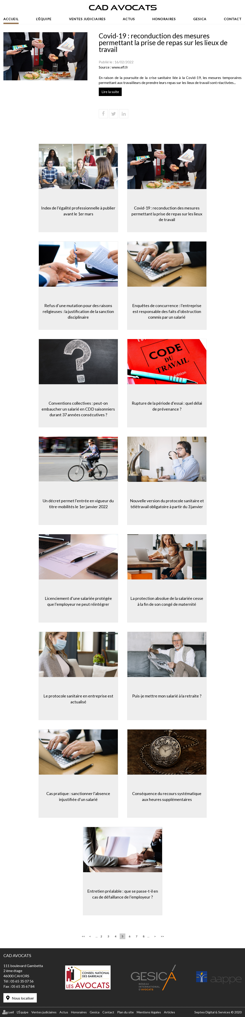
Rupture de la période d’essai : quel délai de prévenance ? (167, 406)
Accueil (11, 19)
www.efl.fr (120, 67)
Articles (169, 1012)
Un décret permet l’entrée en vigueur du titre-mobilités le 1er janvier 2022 (78, 503)
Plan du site (125, 1012)
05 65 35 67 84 (23, 986)
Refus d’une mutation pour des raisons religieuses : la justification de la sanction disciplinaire (78, 311)
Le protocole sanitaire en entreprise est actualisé (78, 698)
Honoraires (164, 19)
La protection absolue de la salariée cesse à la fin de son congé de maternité (166, 601)
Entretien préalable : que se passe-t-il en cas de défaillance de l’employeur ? (122, 894)
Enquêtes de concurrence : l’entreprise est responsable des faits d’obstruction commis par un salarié (166, 311)
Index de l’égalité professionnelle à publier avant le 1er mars (78, 210)
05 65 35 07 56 (22, 981)
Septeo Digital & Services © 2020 (218, 1012)
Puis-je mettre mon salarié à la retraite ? (166, 695)
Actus (129, 19)
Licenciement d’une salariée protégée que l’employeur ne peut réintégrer (78, 601)
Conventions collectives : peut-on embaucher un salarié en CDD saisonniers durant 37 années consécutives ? (78, 409)
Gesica (199, 19)
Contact (233, 19)
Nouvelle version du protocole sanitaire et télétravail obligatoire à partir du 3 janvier (167, 503)
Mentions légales (149, 1012)
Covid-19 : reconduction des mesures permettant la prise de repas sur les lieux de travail (166, 213)
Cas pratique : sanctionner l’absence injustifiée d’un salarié (78, 796)
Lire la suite (110, 91)
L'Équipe (44, 19)
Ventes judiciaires (87, 19)
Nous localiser (23, 998)
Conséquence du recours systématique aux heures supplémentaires (166, 796)
